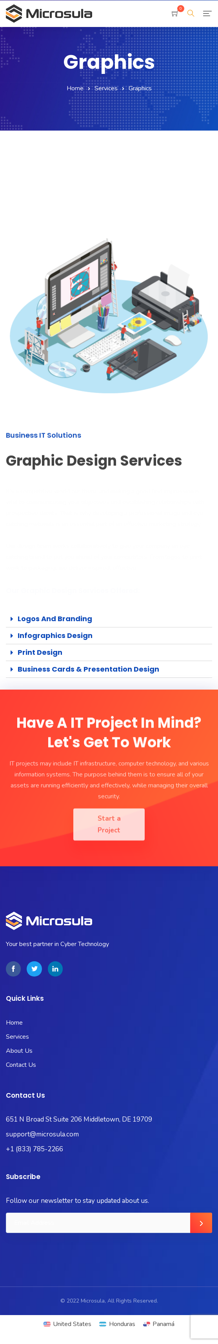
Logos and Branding (55, 619)
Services (106, 88)
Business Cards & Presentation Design (88, 669)
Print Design (40, 652)
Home (75, 88)
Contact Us (21, 1065)
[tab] (109, 619)
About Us (19, 1051)
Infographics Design (55, 635)
